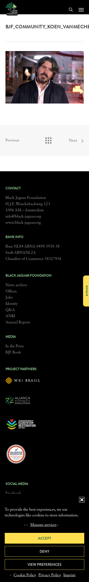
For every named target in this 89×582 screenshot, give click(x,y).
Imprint (69, 575)
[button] (82, 499)
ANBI (10, 316)
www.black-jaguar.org (23, 223)
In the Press (14, 346)
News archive (16, 285)
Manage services (43, 525)
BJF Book (13, 352)
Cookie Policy (25, 575)
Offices (11, 291)
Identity (11, 304)
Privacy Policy (49, 575)
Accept (44, 538)
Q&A (10, 310)
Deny (44, 551)
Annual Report (17, 322)
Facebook (13, 493)
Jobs (9, 298)
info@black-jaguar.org (23, 216)
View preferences (44, 564)
